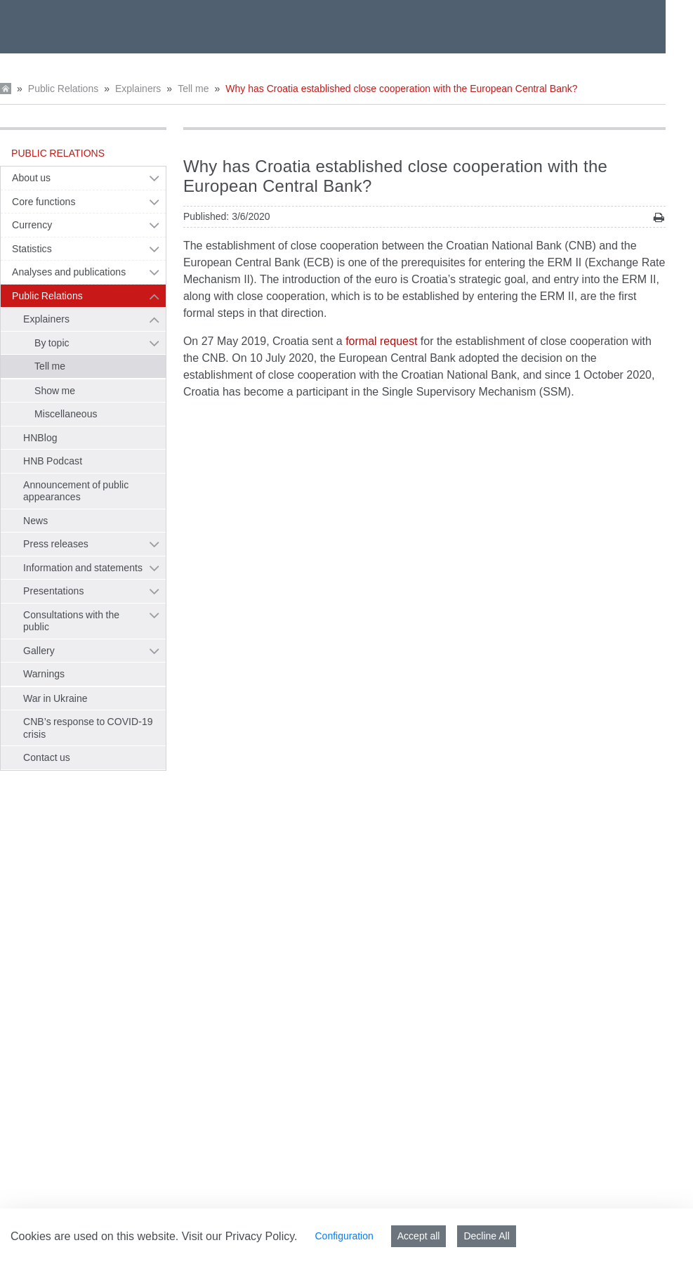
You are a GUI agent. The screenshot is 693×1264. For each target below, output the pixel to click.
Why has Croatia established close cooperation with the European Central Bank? (401, 88)
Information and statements (83, 567)
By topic (52, 342)
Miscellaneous (66, 413)
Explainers (138, 88)
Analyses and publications (69, 272)
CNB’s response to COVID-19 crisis (88, 728)
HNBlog (40, 437)
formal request (381, 341)
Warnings (44, 673)
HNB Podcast (52, 461)
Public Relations (63, 88)
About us (31, 177)
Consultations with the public (71, 621)
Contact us (46, 757)
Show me (54, 390)
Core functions (44, 201)
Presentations (53, 591)
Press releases (55, 543)
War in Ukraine (55, 698)
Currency (32, 224)
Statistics (32, 248)
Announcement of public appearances (75, 491)
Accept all (418, 1236)
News (35, 520)
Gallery (39, 650)
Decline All (486, 1236)
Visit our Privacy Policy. (240, 1236)
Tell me (193, 88)
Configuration (344, 1236)
